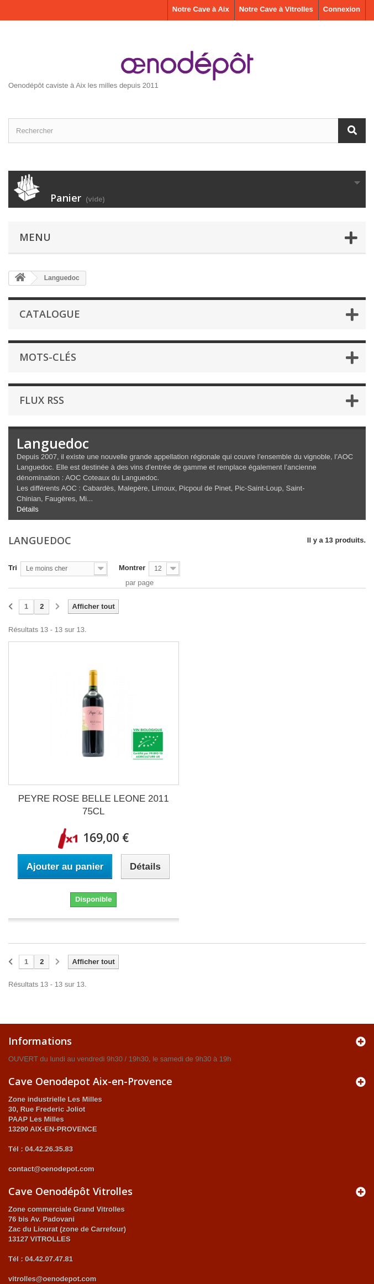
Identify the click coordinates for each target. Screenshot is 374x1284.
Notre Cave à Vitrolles (276, 9)
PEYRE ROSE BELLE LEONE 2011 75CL (93, 805)
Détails (28, 509)
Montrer (132, 568)
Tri (12, 568)
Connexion (341, 9)
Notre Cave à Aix (200, 9)
